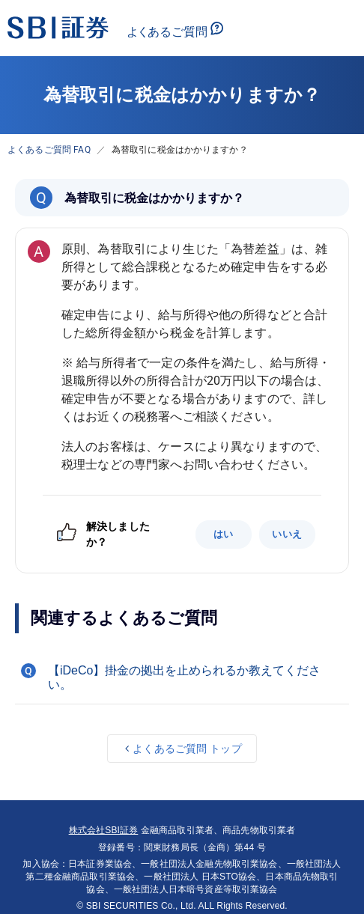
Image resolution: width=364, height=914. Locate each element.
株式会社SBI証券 (104, 830)
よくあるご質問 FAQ (49, 149)
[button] (182, 677)
